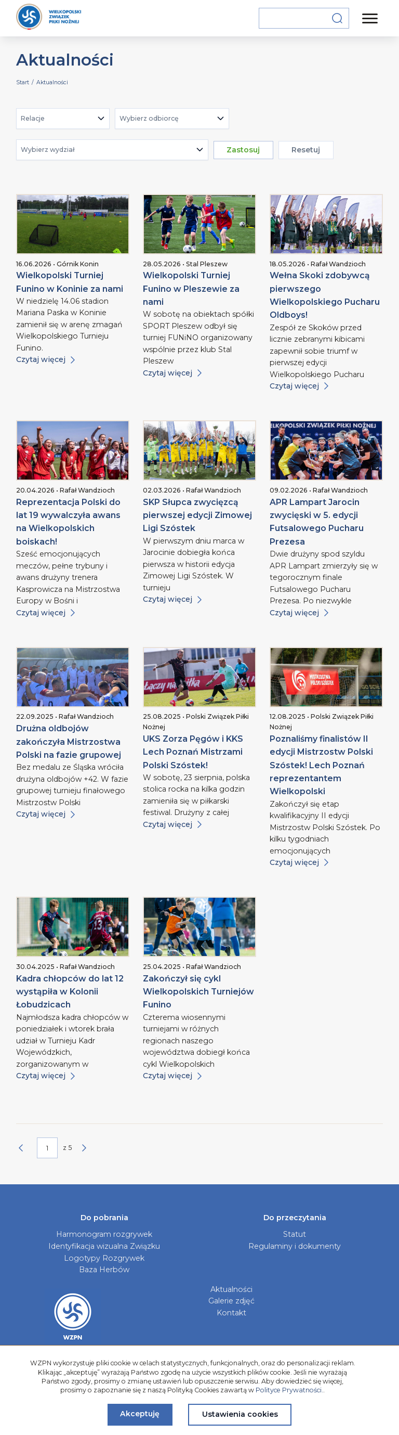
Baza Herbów (104, 1269)
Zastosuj (243, 149)
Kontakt (231, 1312)
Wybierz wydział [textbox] (47, 149)
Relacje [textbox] (33, 118)
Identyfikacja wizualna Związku (104, 1246)
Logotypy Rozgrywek (104, 1258)
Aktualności (231, 1289)
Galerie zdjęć (231, 1300)
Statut (294, 1234)
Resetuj (305, 149)
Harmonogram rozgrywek (104, 1234)
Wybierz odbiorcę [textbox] (149, 118)
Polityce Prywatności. (289, 1390)
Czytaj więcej (45, 359)
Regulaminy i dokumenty (294, 1246)
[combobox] (63, 118)
